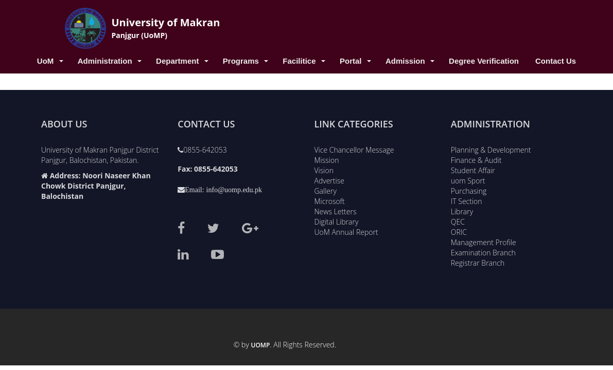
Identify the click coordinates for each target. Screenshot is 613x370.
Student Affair (473, 169)
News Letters (335, 210)
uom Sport (468, 179)
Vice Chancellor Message (354, 148)
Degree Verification (484, 61)
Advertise (329, 179)
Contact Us (555, 61)
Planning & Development (491, 148)
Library (462, 210)
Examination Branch (483, 251)
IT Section (466, 200)
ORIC (459, 230)
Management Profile (483, 241)
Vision (324, 169)
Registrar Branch (477, 261)
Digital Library (336, 220)
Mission (326, 158)
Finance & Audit (476, 158)
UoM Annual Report (346, 230)
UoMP (260, 345)
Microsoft (329, 200)
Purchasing (468, 189)
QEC (458, 220)
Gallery (325, 189)
